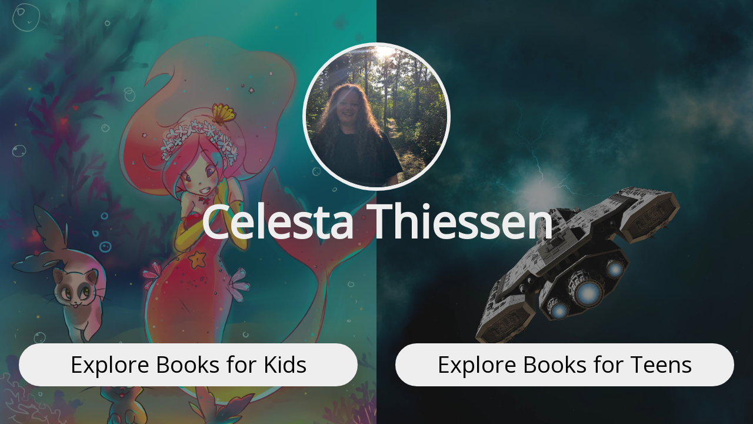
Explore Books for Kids (188, 364)
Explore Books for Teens (564, 364)
